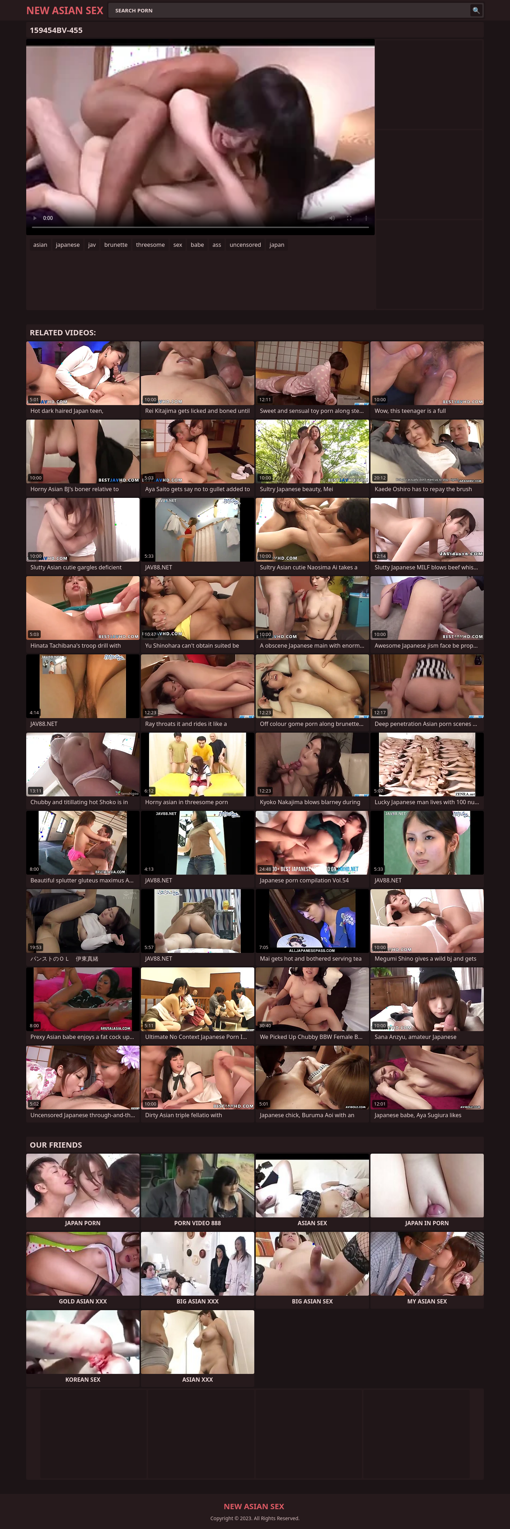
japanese (68, 245)
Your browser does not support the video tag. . (200, 137)
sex (178, 245)
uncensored (245, 245)
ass (216, 245)
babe (197, 245)
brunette (116, 245)
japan (277, 245)
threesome (150, 245)
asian (40, 245)
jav (92, 245)
